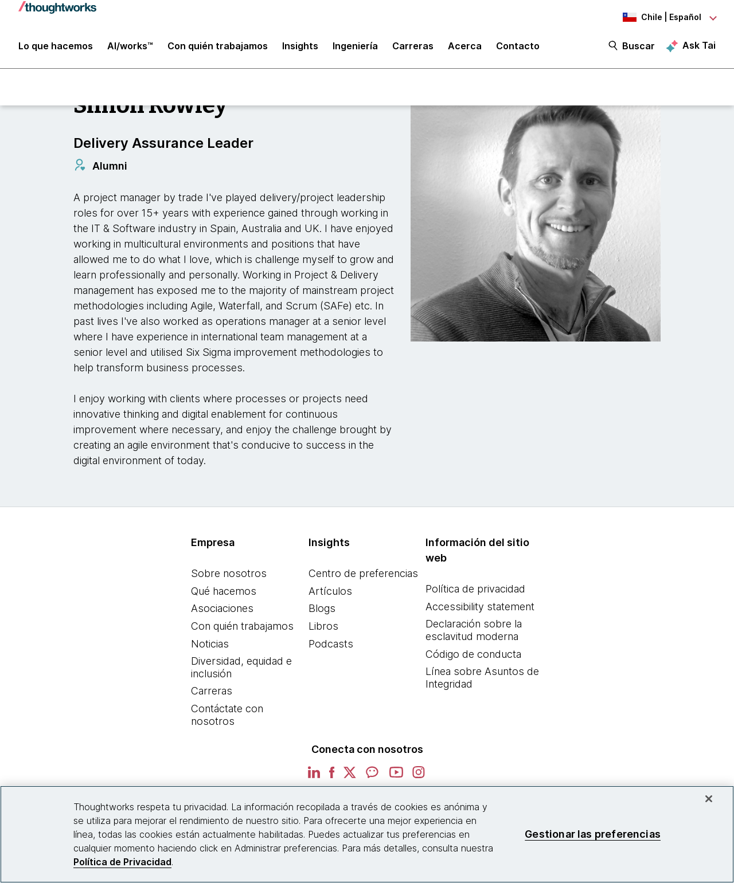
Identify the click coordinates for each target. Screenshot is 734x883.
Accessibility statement (479, 607)
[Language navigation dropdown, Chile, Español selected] (652, 17)
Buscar (638, 47)
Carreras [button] (413, 47)
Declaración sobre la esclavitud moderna (473, 630)
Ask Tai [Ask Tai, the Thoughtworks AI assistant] (699, 46)
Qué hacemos (223, 591)
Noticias (210, 644)
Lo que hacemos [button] (55, 47)
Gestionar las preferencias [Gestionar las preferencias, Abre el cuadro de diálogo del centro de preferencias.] (593, 834)
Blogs (322, 608)
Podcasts (331, 644)
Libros (323, 626)
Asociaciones (222, 608)
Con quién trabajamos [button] (217, 47)
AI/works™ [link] (130, 47)
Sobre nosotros (229, 573)
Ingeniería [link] (355, 47)
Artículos (330, 591)
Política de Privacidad (122, 862)
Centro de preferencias (363, 573)
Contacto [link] (518, 47)
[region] (367, 834)
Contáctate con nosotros (227, 715)
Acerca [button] (465, 47)
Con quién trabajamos (242, 626)
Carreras (211, 691)
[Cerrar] (708, 798)
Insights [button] (300, 47)
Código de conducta (473, 654)
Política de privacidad (475, 589)
